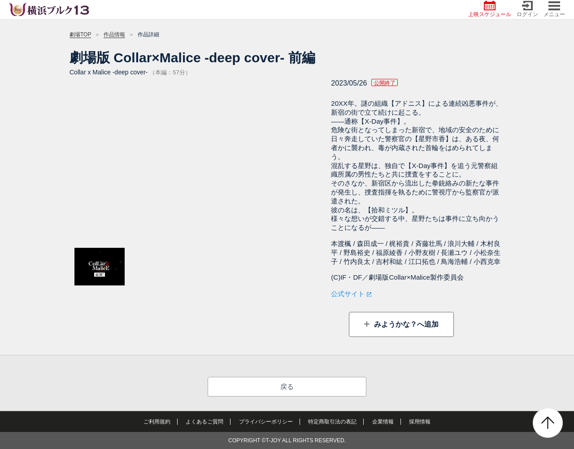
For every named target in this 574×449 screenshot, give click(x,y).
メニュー (554, 9)
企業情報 (383, 422)
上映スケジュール (489, 9)
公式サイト (348, 294)
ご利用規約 (157, 422)
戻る (287, 386)
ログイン (527, 9)
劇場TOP (80, 34)
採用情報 (419, 422)
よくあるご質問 (204, 422)
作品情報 (114, 34)
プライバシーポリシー (266, 422)
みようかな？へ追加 (405, 324)
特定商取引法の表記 (332, 422)
